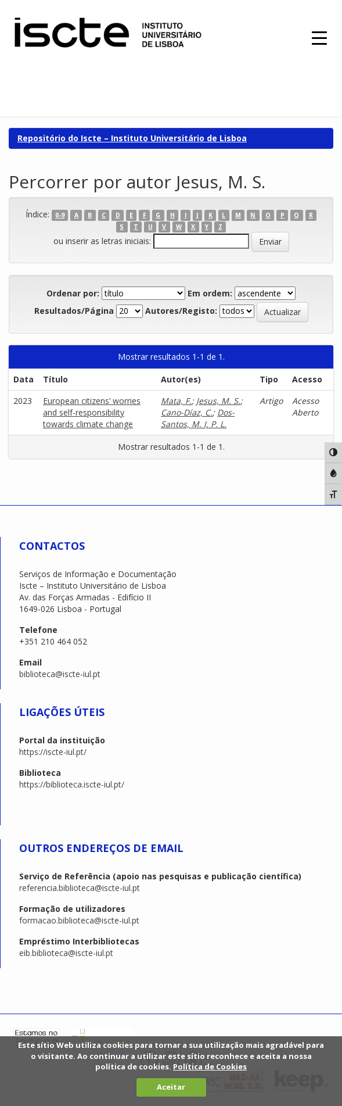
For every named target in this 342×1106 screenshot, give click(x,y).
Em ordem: (210, 293)
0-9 (59, 215)
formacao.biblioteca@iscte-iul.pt (79, 920)
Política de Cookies (210, 1066)
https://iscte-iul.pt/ (53, 751)
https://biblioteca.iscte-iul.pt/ (71, 784)
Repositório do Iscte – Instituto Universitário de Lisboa (132, 138)
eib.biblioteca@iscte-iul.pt (66, 952)
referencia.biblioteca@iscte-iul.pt (79, 887)
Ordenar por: (72, 293)
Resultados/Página (74, 310)
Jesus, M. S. (218, 400)
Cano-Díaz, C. (187, 412)
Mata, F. (176, 400)
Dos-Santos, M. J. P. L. (198, 418)
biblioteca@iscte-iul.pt (59, 673)
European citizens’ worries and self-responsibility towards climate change (92, 412)
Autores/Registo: (181, 310)
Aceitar (171, 1087)
